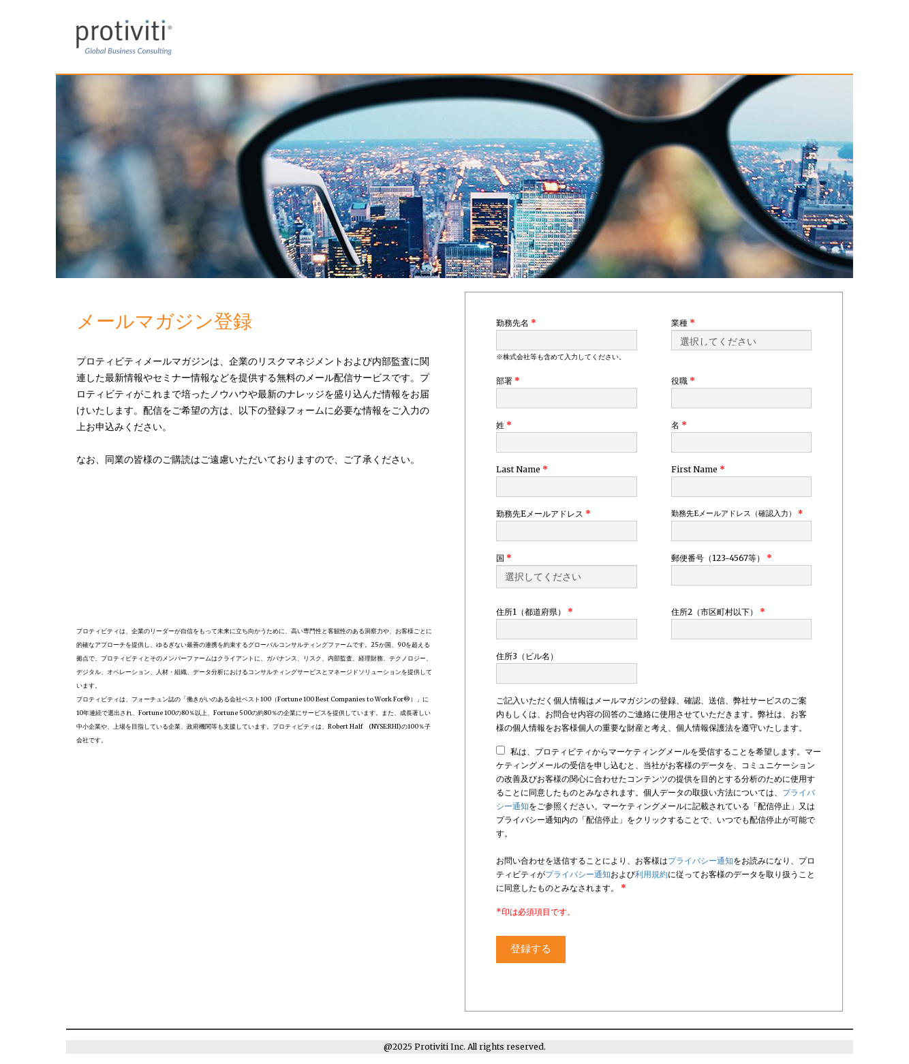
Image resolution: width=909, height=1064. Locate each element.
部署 (508, 381)
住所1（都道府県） (534, 612)
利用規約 (651, 874)
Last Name (522, 469)
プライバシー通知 (700, 860)
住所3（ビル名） (527, 656)
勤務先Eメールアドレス (543, 513)
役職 (683, 381)
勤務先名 (516, 323)
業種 (683, 323)
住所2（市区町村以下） (718, 612)
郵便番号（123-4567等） (721, 558)
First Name (698, 469)
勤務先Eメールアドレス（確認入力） (737, 513)
